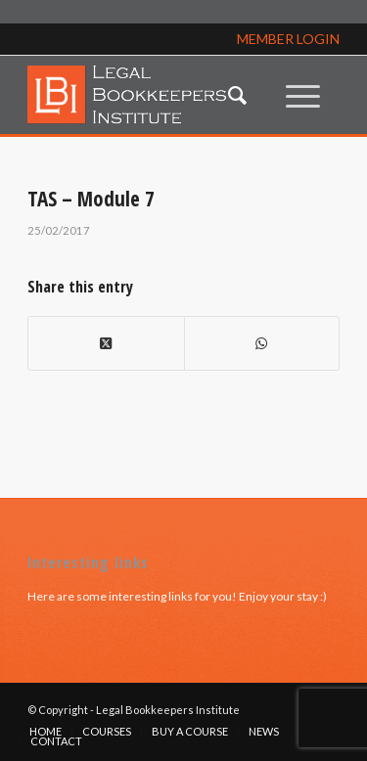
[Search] (237, 95)
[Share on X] (105, 343)
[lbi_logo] (152, 95)
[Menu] (303, 95)
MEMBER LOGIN (288, 38)
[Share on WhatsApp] (262, 343)
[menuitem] (237, 95)
